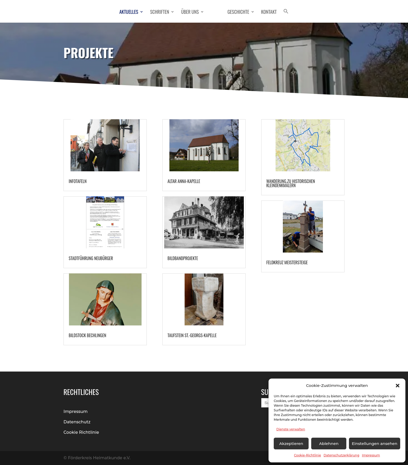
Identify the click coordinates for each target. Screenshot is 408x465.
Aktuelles (128, 12)
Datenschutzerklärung (341, 455)
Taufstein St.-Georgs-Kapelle (192, 335)
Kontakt (269, 12)
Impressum (371, 455)
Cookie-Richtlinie (307, 455)
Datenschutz (77, 421)
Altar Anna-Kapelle (184, 181)
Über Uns (190, 12)
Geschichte (238, 12)
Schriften (159, 12)
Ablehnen (328, 443)
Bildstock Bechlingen (87, 335)
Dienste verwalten (290, 429)
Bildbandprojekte (183, 258)
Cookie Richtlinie (81, 432)
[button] (397, 385)
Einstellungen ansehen (374, 443)
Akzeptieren (291, 443)
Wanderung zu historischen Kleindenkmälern (290, 183)
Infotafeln (78, 181)
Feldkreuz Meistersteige (287, 262)
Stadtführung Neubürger (91, 258)
